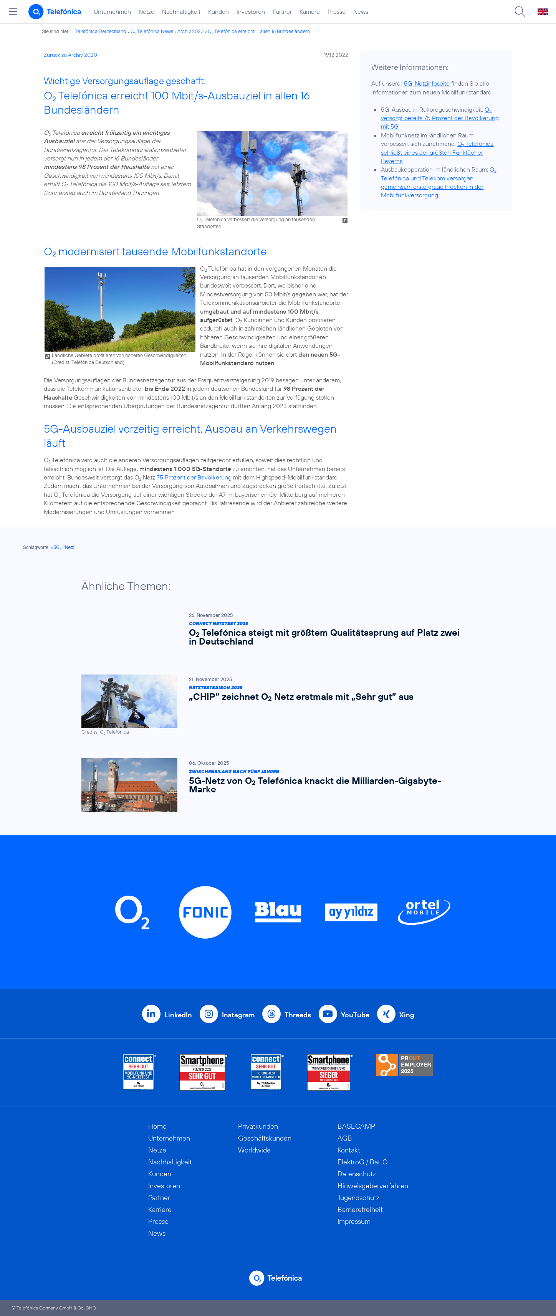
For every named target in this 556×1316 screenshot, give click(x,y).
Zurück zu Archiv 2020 (70, 54)
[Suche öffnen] (519, 11)
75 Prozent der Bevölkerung (194, 477)
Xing (406, 1014)
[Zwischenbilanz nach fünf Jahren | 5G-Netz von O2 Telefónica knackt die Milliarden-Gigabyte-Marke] (274, 785)
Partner (282, 11)
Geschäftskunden (264, 1138)
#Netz (68, 547)
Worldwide (254, 1150)
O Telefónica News (152, 31)
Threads (298, 1014)
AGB (345, 1138)
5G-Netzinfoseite (427, 83)
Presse (337, 11)
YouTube (355, 1014)
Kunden (218, 11)
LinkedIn (178, 1014)
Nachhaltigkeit (181, 11)
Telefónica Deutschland (100, 31)
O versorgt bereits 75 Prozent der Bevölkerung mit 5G (440, 118)
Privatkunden (258, 1126)
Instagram (238, 1014)
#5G (55, 547)
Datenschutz (357, 1173)
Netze (146, 11)
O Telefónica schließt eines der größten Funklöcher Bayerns (437, 152)
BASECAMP (356, 1126)
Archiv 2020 (190, 31)
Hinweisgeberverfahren (373, 1185)
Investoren (251, 11)
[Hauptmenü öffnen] (13, 11)
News (360, 11)
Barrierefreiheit (360, 1209)
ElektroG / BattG (363, 1161)
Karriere (310, 11)
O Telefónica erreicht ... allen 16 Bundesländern (259, 31)
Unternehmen (112, 11)
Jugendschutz (358, 1197)
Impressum (354, 1221)
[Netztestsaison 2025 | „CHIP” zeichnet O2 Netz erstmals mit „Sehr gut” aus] (274, 705)
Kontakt (349, 1150)
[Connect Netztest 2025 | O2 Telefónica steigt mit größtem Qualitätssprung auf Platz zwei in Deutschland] (274, 631)
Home (157, 1126)
